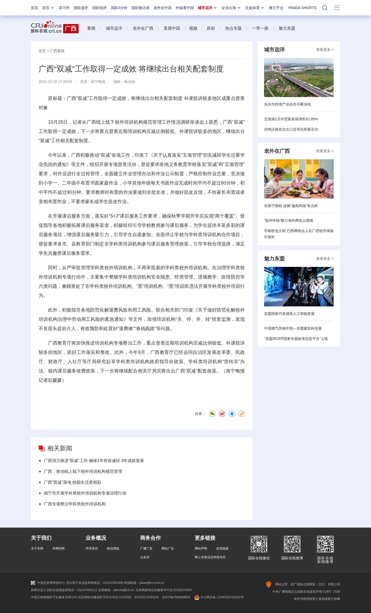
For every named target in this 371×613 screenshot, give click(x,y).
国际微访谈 (140, 8)
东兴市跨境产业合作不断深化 (287, 104)
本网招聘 (58, 548)
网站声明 (201, 548)
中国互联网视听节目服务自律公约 (54, 597)
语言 (48, 8)
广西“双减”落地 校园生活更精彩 (72, 482)
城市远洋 (207, 8)
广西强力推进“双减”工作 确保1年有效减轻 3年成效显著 (94, 460)
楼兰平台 (276, 8)
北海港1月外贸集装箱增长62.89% (291, 119)
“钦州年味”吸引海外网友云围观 (288, 220)
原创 (211, 28)
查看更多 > (325, 49)
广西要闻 (57, 51)
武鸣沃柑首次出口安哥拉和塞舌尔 (291, 129)
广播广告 (146, 548)
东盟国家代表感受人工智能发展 (289, 314)
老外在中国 (163, 8)
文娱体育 (255, 8)
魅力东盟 (287, 28)
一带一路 (260, 28)
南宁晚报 (98, 81)
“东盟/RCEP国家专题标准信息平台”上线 (296, 339)
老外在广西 (143, 28)
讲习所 (64, 8)
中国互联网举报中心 (48, 583)
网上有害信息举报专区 (210, 557)
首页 (34, 8)
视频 (193, 28)
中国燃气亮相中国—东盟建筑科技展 (293, 328)
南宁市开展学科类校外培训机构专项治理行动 (85, 493)
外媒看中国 (185, 8)
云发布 (144, 557)
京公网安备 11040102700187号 (218, 597)
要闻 (91, 28)
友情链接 (222, 548)
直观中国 (172, 28)
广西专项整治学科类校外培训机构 (75, 504)
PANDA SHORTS (302, 8)
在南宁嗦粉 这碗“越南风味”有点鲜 (291, 206)
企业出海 (231, 8)
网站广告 (168, 548)
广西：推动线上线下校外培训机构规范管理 (83, 471)
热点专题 (233, 28)
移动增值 (113, 548)
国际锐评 (99, 8)
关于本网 (37, 548)
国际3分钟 (119, 8)
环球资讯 (92, 548)
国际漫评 (81, 8)
